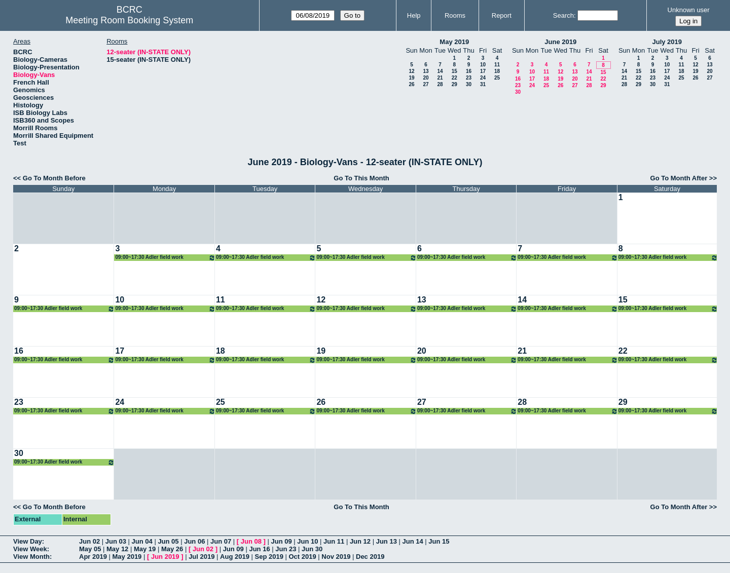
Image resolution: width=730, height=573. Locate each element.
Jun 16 (259, 549)
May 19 (145, 549)
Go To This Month (361, 178)
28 (440, 84)
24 (483, 78)
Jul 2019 (201, 556)
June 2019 (560, 42)
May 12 (117, 549)
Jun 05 (168, 541)
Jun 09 (281, 541)
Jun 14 (412, 541)
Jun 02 (89, 541)
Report (502, 15)
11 (497, 64)
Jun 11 (333, 541)
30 (468, 84)
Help (414, 15)
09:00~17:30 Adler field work (165, 257)
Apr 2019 (93, 556)
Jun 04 (142, 541)
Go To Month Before (54, 178)
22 (454, 78)
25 (497, 78)
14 (440, 71)
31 (483, 84)
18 (497, 71)
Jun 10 (307, 541)
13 (425, 71)
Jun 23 (285, 549)
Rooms (455, 15)
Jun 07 (220, 541)
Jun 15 (438, 541)
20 (425, 78)
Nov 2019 (335, 556)
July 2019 (667, 42)
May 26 (172, 549)
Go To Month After (679, 178)
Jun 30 (312, 549)
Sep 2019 (269, 556)
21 (440, 78)
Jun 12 (360, 541)
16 (468, 71)
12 (411, 71)
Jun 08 (251, 541)
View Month (31, 556)
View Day (27, 541)
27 (425, 84)
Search (563, 15)
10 (483, 64)
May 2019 (454, 42)
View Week (30, 549)
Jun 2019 (165, 556)
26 (411, 84)
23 (468, 78)
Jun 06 (194, 541)
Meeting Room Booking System (129, 20)
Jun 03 (115, 541)
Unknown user (689, 10)
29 (454, 84)
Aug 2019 (234, 556)
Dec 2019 (370, 556)
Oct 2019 (302, 556)
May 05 (90, 549)
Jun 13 (386, 541)
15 (454, 71)
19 (411, 78)
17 (483, 71)
